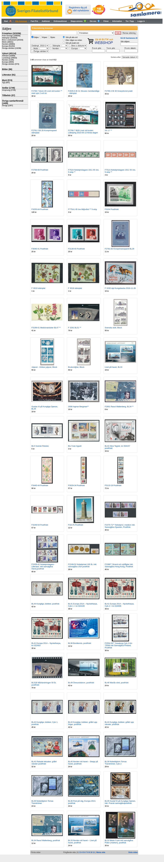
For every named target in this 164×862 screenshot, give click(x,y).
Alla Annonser (21, 21)
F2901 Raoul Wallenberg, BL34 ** (119, 406)
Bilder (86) (7, 69)
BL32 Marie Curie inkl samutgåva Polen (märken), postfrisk (119, 841)
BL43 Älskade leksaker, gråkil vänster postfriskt (44, 762)
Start (8, 21)
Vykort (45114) (9, 53)
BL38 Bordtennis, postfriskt (79, 643)
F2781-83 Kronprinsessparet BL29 (119, 249)
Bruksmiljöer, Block (76, 367)
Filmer (106, 21)
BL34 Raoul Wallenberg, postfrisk (45, 840)
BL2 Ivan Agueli (74, 446)
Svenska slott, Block (113, 328)
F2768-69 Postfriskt (39, 170)
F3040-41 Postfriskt (39, 249)
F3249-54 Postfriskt (39, 525)
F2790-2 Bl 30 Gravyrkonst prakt (119, 91)
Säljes (36, 37)
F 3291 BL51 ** (74, 328)
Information (117, 21)
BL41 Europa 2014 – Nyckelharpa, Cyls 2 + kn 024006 (119, 605)
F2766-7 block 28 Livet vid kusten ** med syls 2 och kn (46, 92)
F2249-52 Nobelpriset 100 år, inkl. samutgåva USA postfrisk (82, 565)
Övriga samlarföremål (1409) (12, 102)
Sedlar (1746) (8, 88)
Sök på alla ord (71, 37)
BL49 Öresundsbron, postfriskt (81, 683)
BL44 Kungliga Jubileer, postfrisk (45, 604)
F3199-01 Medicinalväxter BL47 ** (46, 328)
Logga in (141, 21)
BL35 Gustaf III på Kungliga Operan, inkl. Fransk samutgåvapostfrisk (120, 802)
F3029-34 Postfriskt (76, 485)
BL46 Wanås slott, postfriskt (117, 683)
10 (91, 852)
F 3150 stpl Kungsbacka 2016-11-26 (120, 288)
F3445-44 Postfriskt (39, 485)
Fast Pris (34, 21)
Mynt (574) (7, 80)
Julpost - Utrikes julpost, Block (44, 367)
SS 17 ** (108, 130)
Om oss (95, 21)
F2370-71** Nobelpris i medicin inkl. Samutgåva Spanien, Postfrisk (120, 526)
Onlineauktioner (60, 21)
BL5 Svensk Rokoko (40, 446)
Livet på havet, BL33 (113, 367)
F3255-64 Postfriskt (39, 209)
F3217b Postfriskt (75, 525)
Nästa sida (100, 852)
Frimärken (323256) (11, 33)
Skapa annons (78, 21)
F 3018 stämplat (75, 288)
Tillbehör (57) (8, 95)
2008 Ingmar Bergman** (78, 406)
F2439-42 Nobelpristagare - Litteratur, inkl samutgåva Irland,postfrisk (43, 566)
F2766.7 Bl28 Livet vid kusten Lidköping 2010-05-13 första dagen (83, 131)
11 (94, 852)
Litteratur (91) (8, 75)
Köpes (44, 37)
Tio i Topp (130, 21)
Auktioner (46, 21)
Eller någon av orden (74, 40)
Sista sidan (133, 852)
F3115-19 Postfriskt (113, 485)
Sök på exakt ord (72, 43)
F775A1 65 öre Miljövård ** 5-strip (82, 209)
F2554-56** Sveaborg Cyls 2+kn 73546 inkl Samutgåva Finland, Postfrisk (118, 645)
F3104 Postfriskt (112, 209)
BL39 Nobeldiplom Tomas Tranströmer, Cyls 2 (116, 762)
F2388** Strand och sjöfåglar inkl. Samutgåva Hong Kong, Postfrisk (119, 565)
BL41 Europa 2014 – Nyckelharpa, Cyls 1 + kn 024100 (83, 605)
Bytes (53, 37)
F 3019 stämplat (38, 288)
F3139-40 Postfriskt (76, 249)
